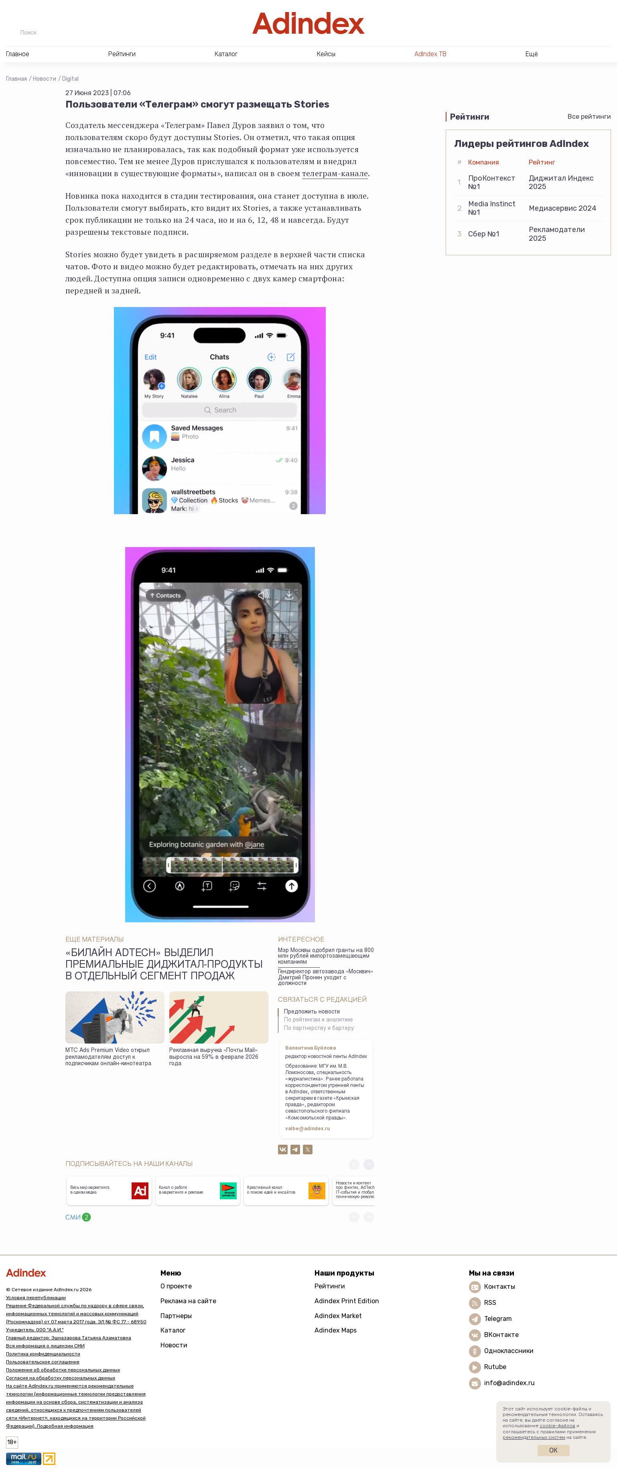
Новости (44, 78)
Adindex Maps (336, 1330)
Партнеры (176, 1316)
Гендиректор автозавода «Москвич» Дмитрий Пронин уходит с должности (325, 978)
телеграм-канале (335, 173)
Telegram (498, 1319)
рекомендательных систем (534, 1437)
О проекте (176, 1286)
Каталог (173, 1330)
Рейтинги (330, 1286)
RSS (490, 1303)
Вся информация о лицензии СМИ (45, 1346)
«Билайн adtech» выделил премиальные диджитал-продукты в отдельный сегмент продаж (164, 966)
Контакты (499, 1287)
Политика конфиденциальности (43, 1354)
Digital (70, 78)
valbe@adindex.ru (307, 1129)
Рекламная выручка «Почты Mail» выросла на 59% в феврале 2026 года (213, 1057)
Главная (16, 78)
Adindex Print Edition (347, 1301)
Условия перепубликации (36, 1297)
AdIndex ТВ (430, 54)
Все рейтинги (589, 116)
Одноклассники (509, 1351)
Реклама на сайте (188, 1301)
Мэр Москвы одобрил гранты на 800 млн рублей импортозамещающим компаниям (326, 956)
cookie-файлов (557, 1425)
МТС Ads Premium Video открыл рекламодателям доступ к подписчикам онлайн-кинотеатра (108, 1057)
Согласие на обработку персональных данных (60, 1378)
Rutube (495, 1367)
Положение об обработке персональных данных (63, 1370)
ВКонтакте (501, 1335)
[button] (368, 1164)
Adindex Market (338, 1316)
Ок (553, 1450)
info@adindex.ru (509, 1383)
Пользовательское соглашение (42, 1362)
